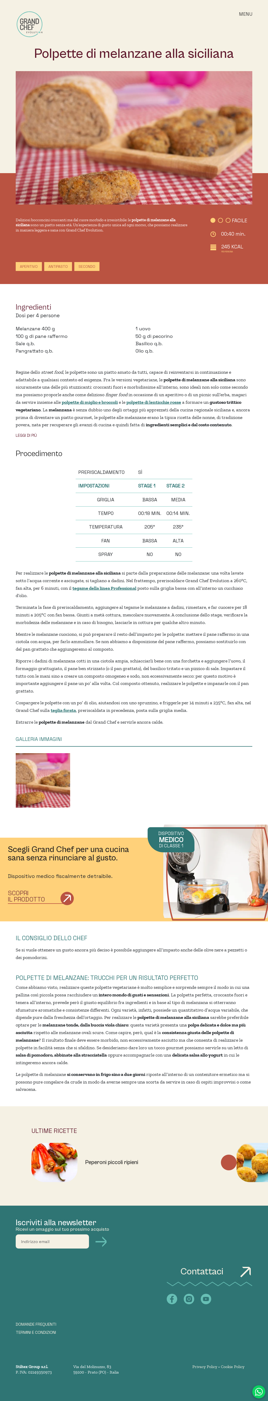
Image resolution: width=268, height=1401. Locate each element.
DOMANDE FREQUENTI (36, 1324)
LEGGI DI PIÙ (26, 435)
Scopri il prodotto (26, 896)
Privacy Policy (204, 1366)
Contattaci (216, 1271)
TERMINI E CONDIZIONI (36, 1332)
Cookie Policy (232, 1366)
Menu (245, 14)
